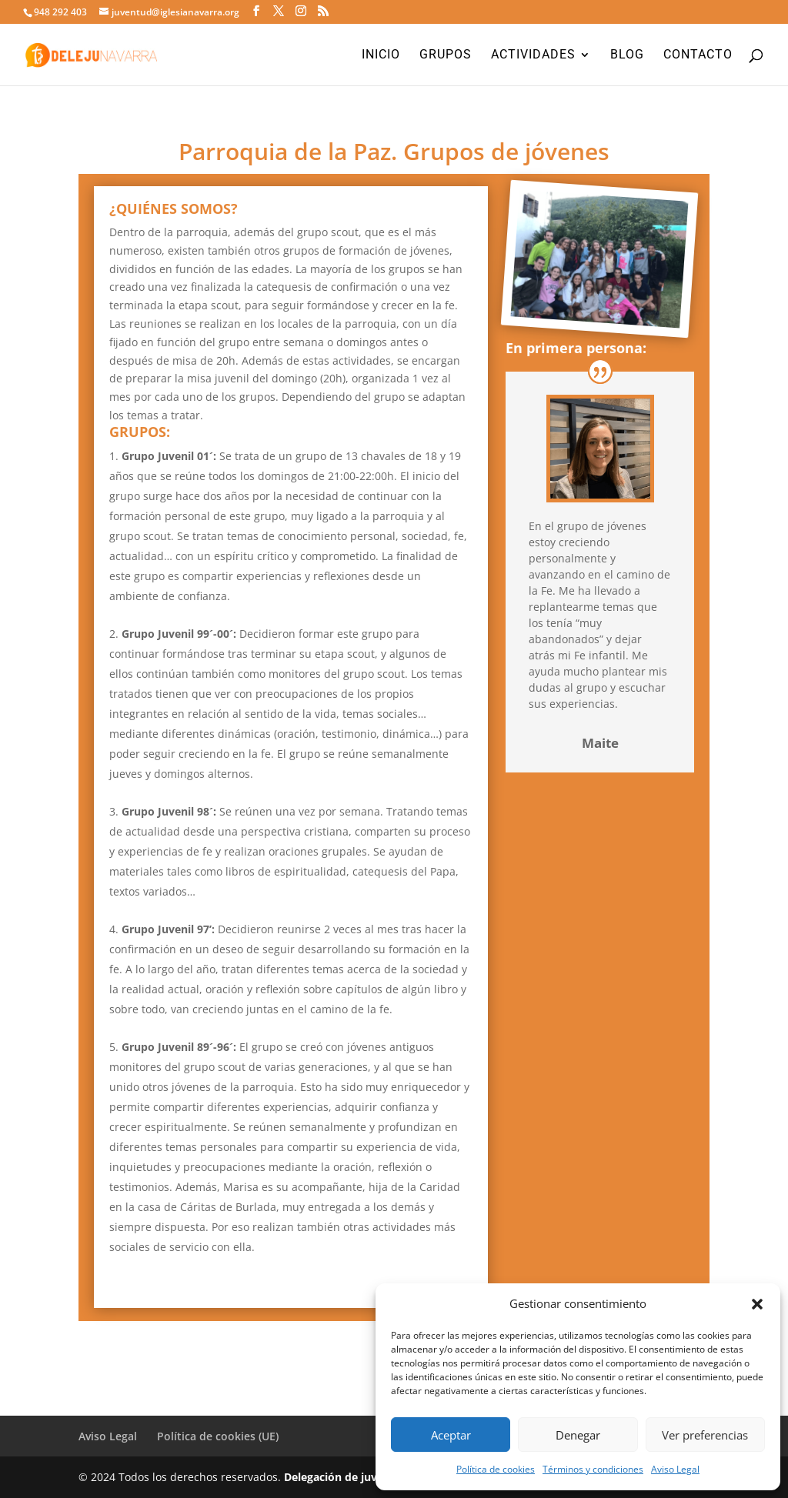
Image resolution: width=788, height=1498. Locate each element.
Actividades (533, 55)
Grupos (445, 55)
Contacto (698, 55)
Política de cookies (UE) (218, 1436)
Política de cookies (495, 1469)
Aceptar (451, 1435)
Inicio (381, 55)
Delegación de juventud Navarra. (370, 1477)
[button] (757, 1304)
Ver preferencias (705, 1435)
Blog (627, 55)
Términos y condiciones (593, 1469)
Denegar (578, 1435)
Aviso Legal (675, 1469)
